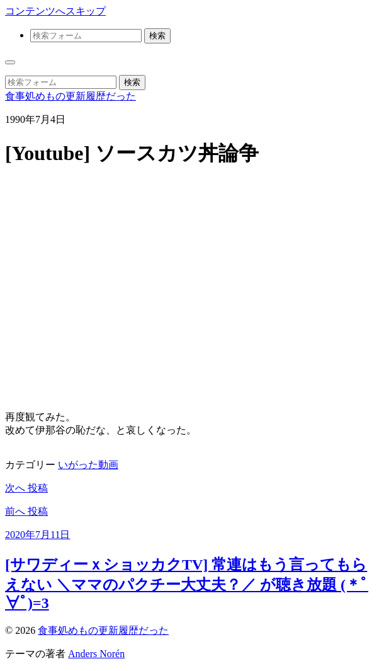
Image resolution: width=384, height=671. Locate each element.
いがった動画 (88, 464)
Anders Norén (96, 653)
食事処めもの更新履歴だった (70, 96)
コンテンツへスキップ (55, 11)
